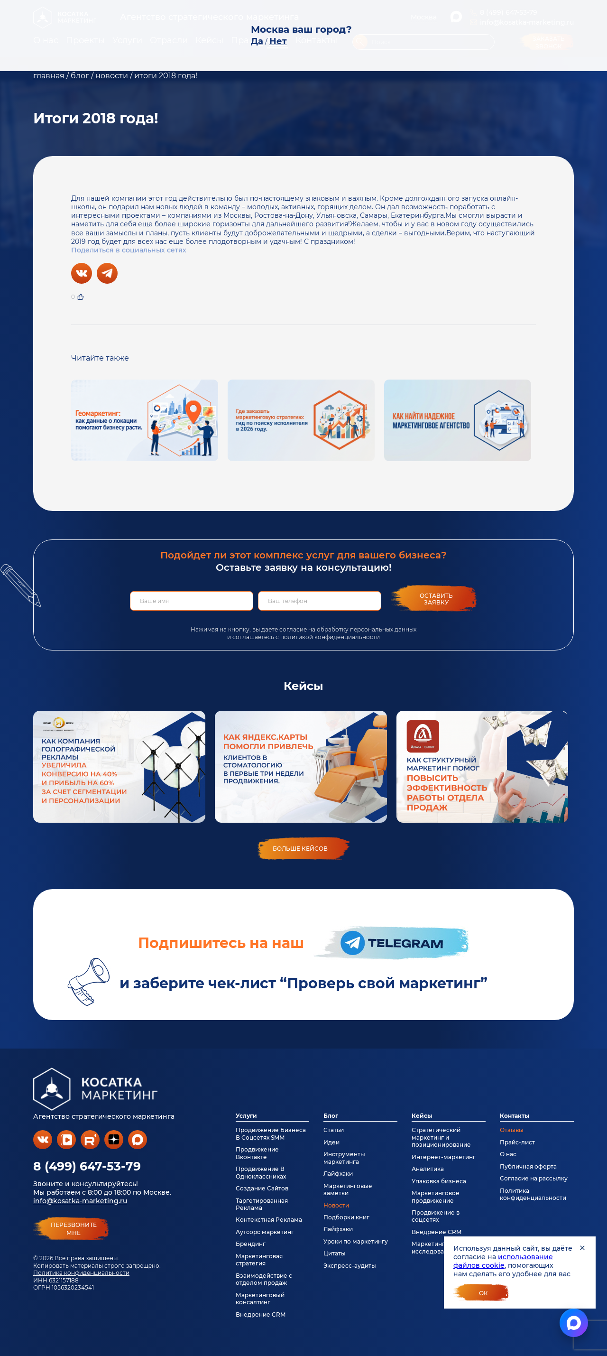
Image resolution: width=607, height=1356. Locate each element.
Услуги (246, 1115)
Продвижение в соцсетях (436, 1216)
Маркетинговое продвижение (436, 1196)
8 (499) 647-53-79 (87, 1166)
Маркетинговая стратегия (259, 1260)
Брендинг (251, 1243)
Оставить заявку (436, 599)
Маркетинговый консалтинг (260, 1298)
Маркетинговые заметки (347, 1189)
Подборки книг (346, 1217)
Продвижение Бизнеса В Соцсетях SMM (271, 1133)
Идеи (331, 1142)
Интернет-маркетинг (444, 1157)
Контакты (514, 1115)
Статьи (333, 1129)
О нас (508, 1154)
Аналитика (428, 1168)
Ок (483, 1293)
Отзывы (512, 1129)
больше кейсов (300, 848)
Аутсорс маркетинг (265, 1231)
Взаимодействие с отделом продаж (264, 1279)
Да (257, 41)
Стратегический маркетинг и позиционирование (441, 1137)
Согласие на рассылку (534, 1178)
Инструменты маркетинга (344, 1158)
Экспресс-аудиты (349, 1265)
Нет (278, 41)
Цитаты (334, 1253)
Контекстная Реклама (269, 1219)
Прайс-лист (517, 1142)
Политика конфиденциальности (81, 1272)
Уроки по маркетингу (355, 1241)
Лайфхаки (338, 1173)
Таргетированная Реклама (262, 1204)
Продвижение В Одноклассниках (261, 1172)
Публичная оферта (528, 1166)
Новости (336, 1205)
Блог (330, 1115)
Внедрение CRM (260, 1314)
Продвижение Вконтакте (257, 1153)
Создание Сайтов (262, 1188)
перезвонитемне (74, 1228)
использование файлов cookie (503, 1261)
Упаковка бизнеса (439, 1181)
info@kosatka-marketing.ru (80, 1201)
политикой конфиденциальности (330, 637)
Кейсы (422, 1115)
